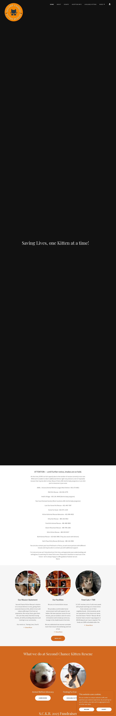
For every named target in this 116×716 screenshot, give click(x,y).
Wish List (58, 638)
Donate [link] (66, 4)
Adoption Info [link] (77, 4)
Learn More (43, 698)
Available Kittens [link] (90, 4)
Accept (104, 709)
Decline (86, 709)
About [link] (59, 4)
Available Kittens (73, 698)
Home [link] (52, 4)
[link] (13, 3)
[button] (102, 4)
